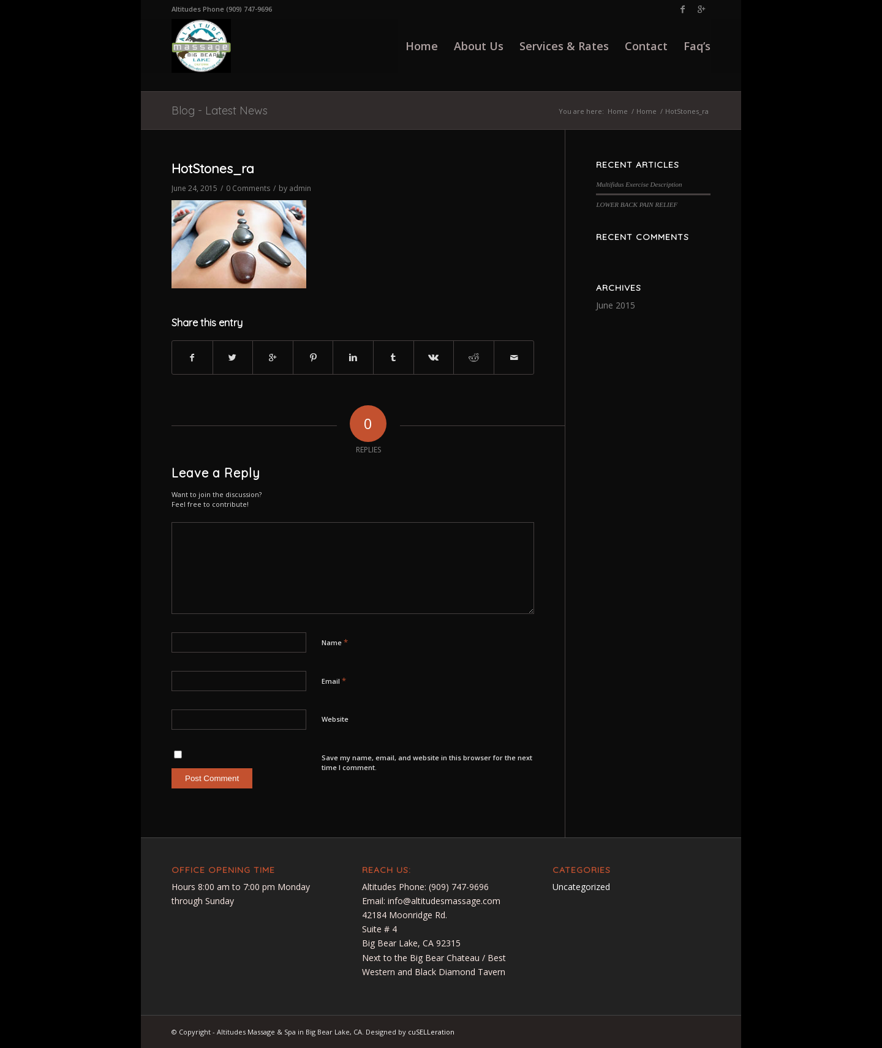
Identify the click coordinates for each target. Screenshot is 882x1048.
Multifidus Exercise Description (639, 184)
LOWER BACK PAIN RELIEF (636, 204)
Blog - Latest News (220, 110)
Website (335, 719)
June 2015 (615, 305)
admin (300, 188)
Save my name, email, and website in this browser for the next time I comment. (427, 763)
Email (334, 680)
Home (618, 111)
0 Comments (248, 188)
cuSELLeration (431, 1031)
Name (335, 642)
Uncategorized (581, 887)
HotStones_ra (213, 168)
